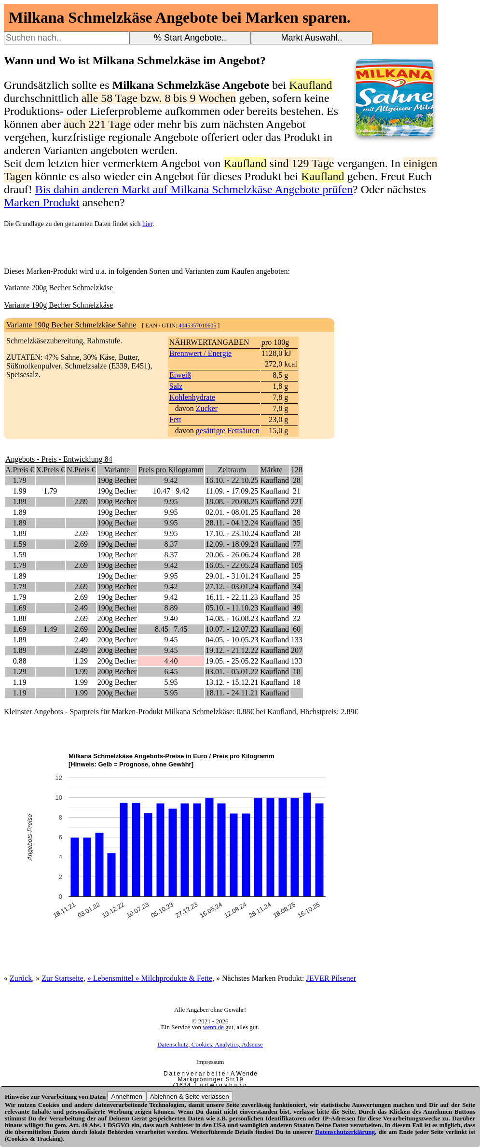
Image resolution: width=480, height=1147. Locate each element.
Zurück (21, 978)
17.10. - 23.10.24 (232, 533)
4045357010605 (197, 325)
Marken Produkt (42, 202)
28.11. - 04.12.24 (232, 523)
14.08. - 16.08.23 (232, 618)
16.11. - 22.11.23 (232, 597)
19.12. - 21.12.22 (232, 650)
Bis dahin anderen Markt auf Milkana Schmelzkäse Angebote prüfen (194, 189)
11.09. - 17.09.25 (232, 491)
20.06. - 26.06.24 (232, 555)
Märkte (271, 470)
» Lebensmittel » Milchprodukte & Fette (149, 978)
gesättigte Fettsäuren (228, 430)
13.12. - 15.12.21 (232, 682)
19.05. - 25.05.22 (232, 661)
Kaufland (274, 480)
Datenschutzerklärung (345, 1131)
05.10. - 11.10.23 (232, 608)
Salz (176, 386)
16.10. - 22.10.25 (232, 480)
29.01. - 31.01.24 (232, 576)
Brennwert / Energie (200, 353)
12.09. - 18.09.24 (232, 544)
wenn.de (213, 1027)
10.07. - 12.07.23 (232, 629)
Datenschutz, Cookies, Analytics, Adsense (210, 1044)
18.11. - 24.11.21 (232, 693)
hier (147, 223)
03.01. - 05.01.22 (232, 671)
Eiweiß (180, 375)
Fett (175, 419)
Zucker (207, 408)
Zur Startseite (62, 978)
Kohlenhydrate (192, 397)
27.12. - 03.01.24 (232, 586)
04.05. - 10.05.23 (232, 640)
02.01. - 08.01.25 (232, 512)
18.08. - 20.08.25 (232, 501)
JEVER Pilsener (331, 978)
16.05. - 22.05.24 (232, 565)
